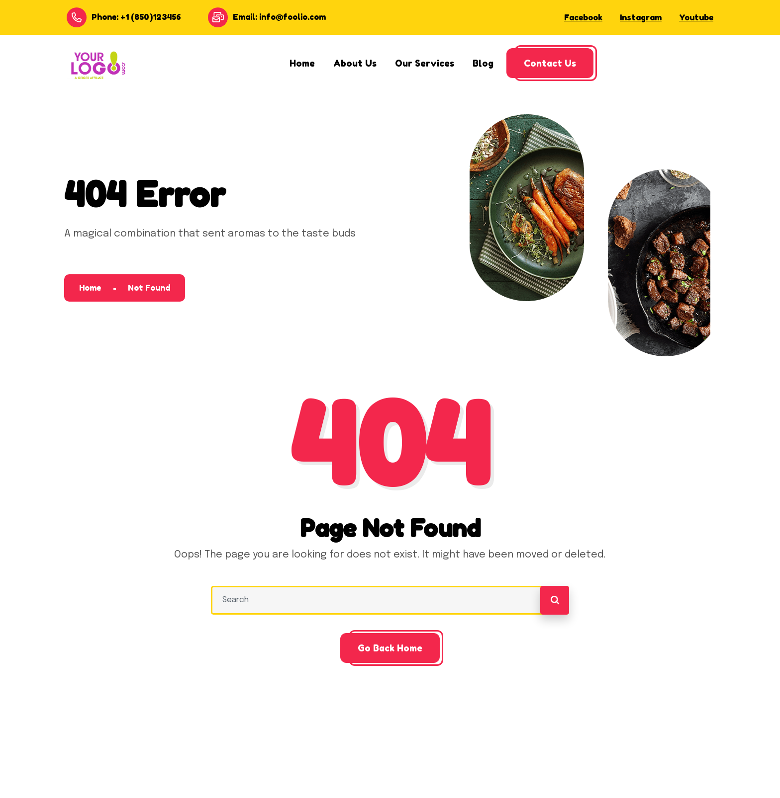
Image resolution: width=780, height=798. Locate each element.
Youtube (696, 17)
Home (90, 288)
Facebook (583, 17)
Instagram (641, 17)
